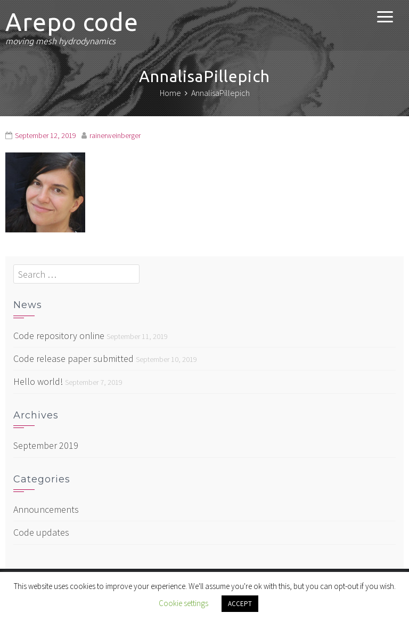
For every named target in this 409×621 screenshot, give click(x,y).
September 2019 (45, 445)
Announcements (46, 509)
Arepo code (71, 22)
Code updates (41, 532)
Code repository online (58, 335)
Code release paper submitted (73, 358)
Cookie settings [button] (183, 603)
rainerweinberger (115, 135)
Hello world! (38, 381)
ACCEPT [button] (240, 603)
